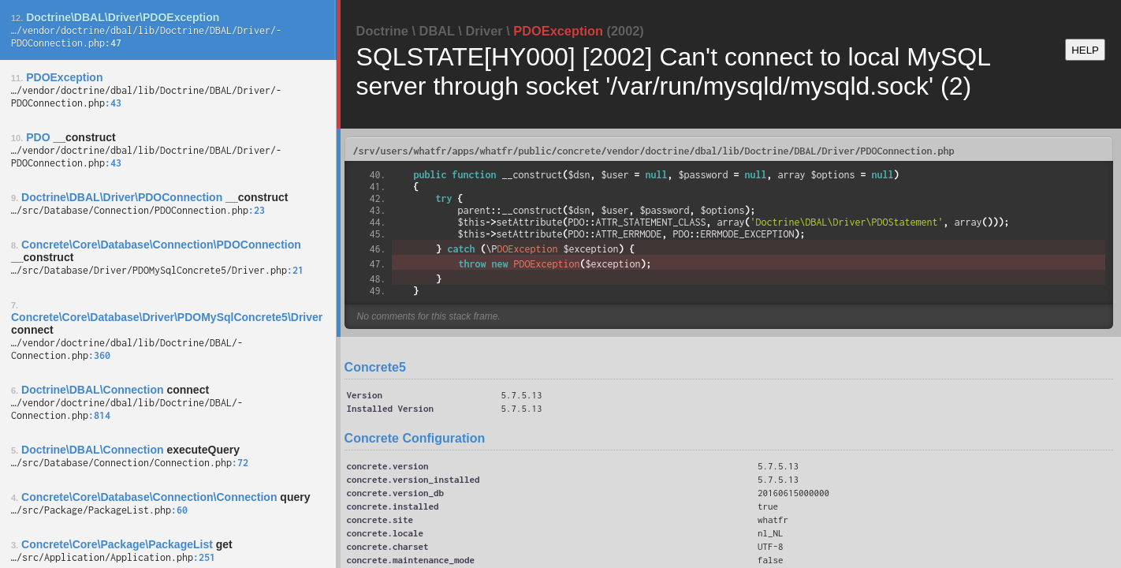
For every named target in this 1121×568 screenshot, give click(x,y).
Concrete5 (375, 367)
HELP (1085, 50)
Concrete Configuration (415, 438)
